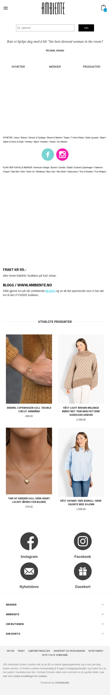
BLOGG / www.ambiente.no (27, 285)
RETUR (10, 651)
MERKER (55, 66)
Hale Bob (15, 172)
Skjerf (36, 142)
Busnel (54, 167)
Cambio (62, 167)
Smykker (44, 142)
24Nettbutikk (62, 682)
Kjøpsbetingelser (39, 651)
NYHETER (18, 66)
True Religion (100, 172)
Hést (23, 172)
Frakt (21, 651)
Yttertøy (28, 142)
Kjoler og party (92, 138)
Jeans (16, 138)
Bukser (24, 138)
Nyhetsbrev (96, 651)
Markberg (40, 172)
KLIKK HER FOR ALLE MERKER (17, 167)
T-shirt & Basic (77, 138)
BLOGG (50, 290)
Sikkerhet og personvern (69, 651)
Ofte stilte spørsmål (55, 655)
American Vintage (41, 167)
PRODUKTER (91, 66)
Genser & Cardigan (37, 138)
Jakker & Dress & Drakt (13, 142)
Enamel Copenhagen (83, 167)
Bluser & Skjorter (54, 138)
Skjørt (102, 138)
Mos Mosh (61, 172)
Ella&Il (70, 167)
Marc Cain (50, 172)
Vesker (53, 142)
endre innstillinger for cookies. (31, 676)
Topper (67, 138)
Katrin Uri (30, 172)
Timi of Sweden (86, 172)
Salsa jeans (73, 172)
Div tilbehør (62, 142)
